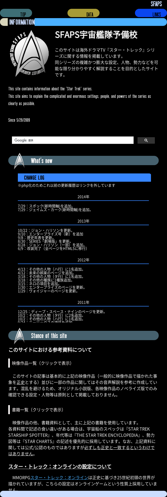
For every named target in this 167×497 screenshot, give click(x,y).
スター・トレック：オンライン (59, 477)
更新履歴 (83, 248)
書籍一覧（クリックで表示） (39, 409)
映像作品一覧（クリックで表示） (43, 363)
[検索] (72, 140)
